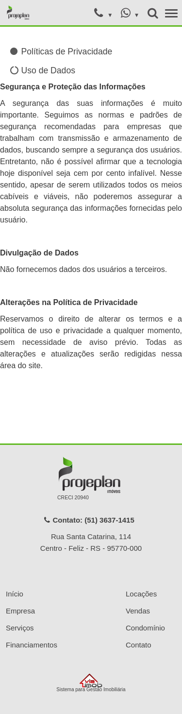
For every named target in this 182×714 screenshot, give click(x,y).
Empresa (20, 611)
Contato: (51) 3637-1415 (88, 520)
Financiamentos (31, 645)
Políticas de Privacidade (61, 51)
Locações (141, 594)
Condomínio (145, 628)
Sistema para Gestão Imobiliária (90, 683)
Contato (138, 645)
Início (14, 594)
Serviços (20, 628)
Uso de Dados (42, 70)
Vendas (138, 611)
